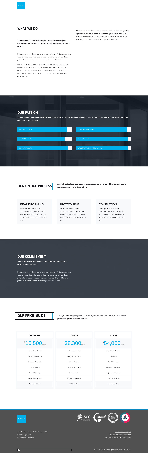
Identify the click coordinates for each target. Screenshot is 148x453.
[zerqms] (112, 413)
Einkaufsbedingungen (123, 432)
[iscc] (84, 413)
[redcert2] (98, 413)
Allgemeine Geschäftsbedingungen (118, 437)
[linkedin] (19, 450)
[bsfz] (124, 413)
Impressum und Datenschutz (120, 435)
